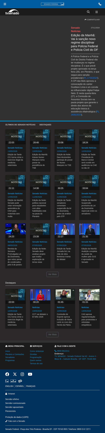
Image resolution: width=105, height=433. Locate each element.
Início (7, 351)
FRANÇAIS (30, 386)
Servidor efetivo (12, 399)
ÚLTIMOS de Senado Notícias (20, 125)
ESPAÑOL (19, 386)
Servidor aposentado (14, 407)
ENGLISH (9, 386)
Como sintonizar (37, 351)
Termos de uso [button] (36, 363)
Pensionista (10, 411)
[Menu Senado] (4, 4)
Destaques (45, 125)
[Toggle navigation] (97, 12)
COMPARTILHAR (92, 20)
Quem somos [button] (35, 360)
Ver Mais (52, 274)
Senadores (10, 357)
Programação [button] (35, 357)
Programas (10, 360)
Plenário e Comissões (14, 354)
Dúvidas (33, 354)
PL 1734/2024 (90, 78)
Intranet (10, 394)
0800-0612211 (62, 351)
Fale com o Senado (15, 421)
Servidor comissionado (15, 403)
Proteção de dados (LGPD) (17, 417)
